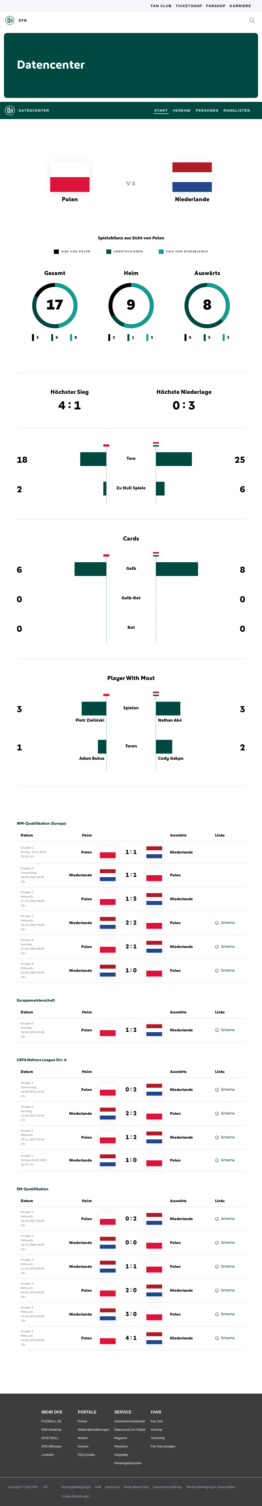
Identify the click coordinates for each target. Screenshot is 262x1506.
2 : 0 (131, 1290)
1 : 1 (131, 852)
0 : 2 (131, 1090)
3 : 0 (131, 1314)
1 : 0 (131, 971)
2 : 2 (131, 923)
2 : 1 (131, 947)
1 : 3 (131, 899)
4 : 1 (131, 1338)
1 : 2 (131, 1030)
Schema (225, 923)
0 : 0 (131, 1243)
